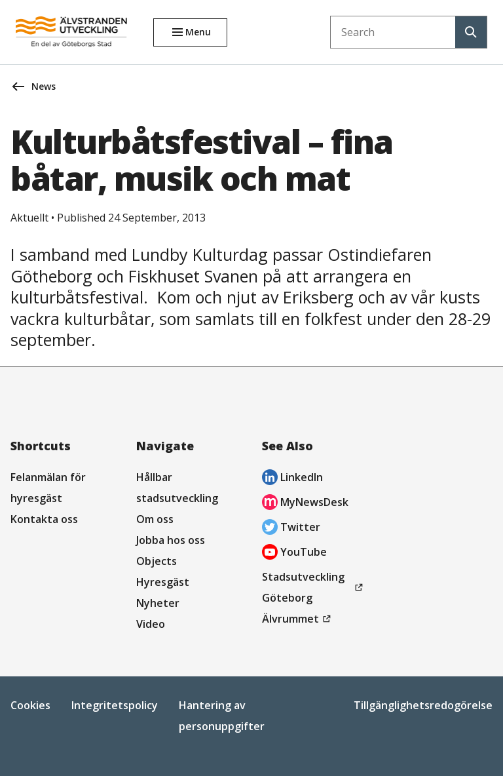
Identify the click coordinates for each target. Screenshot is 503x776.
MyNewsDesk (305, 504)
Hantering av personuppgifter (222, 715)
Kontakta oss (44, 519)
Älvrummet (298, 618)
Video (150, 624)
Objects (156, 561)
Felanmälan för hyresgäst (48, 487)
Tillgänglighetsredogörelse (423, 705)
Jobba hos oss (170, 540)
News (43, 86)
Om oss (155, 519)
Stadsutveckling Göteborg (306, 589)
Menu (198, 32)
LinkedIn (292, 479)
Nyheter (157, 603)
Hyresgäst (162, 582)
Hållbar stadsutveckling (177, 487)
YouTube (294, 553)
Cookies (30, 705)
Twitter (291, 528)
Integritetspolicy (114, 705)
